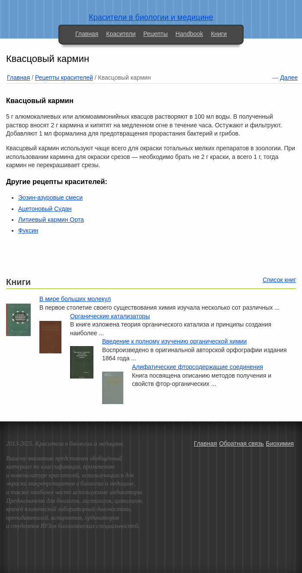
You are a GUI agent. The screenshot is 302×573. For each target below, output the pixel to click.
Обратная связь (241, 443)
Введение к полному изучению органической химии (174, 341)
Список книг (279, 279)
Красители (120, 33)
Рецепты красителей (64, 77)
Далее (289, 77)
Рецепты (155, 33)
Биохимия (280, 443)
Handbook (189, 33)
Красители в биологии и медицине (151, 17)
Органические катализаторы (110, 316)
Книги (219, 33)
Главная (86, 33)
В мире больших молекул (75, 298)
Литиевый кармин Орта (51, 219)
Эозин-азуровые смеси (50, 197)
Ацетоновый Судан (45, 208)
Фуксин (28, 230)
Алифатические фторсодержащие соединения (197, 366)
